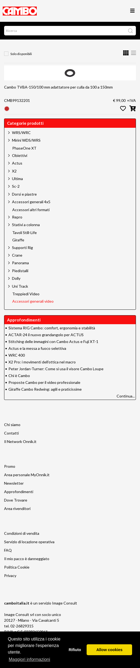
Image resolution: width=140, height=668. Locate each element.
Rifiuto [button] (75, 650)
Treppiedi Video (25, 294)
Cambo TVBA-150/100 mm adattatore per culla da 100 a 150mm (58, 87)
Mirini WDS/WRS (26, 140)
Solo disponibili (21, 54)
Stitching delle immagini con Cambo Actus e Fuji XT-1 (53, 341)
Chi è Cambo (19, 375)
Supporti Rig (22, 247)
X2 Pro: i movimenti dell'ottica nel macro (42, 362)
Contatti (11, 433)
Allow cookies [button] (109, 650)
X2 (14, 171)
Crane (17, 255)
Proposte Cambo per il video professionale (44, 382)
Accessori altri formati (31, 210)
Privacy (10, 575)
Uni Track (20, 286)
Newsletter (14, 483)
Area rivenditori (17, 508)
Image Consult (64, 603)
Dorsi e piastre (24, 194)
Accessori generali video (33, 301)
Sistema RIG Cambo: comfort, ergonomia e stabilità (51, 328)
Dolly (16, 278)
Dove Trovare (15, 500)
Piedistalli (20, 270)
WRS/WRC (21, 132)
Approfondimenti (18, 491)
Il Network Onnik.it (20, 441)
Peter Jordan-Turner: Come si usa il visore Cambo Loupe (56, 368)
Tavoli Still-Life (24, 232)
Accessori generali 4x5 (31, 201)
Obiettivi (19, 155)
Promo (9, 466)
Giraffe (18, 240)
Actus (17, 163)
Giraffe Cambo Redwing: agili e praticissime (45, 389)
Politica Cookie (16, 567)
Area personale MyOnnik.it (27, 474)
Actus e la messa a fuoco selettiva (37, 348)
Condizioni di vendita (21, 533)
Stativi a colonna (26, 224)
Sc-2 (16, 186)
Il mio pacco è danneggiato (26, 558)
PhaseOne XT (24, 148)
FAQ (8, 550)
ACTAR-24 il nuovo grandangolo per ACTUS (46, 334)
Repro (17, 217)
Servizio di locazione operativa (29, 541)
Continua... (126, 396)
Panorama (20, 262)
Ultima (17, 178)
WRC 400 (16, 355)
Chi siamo (12, 424)
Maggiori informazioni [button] (29, 659)
